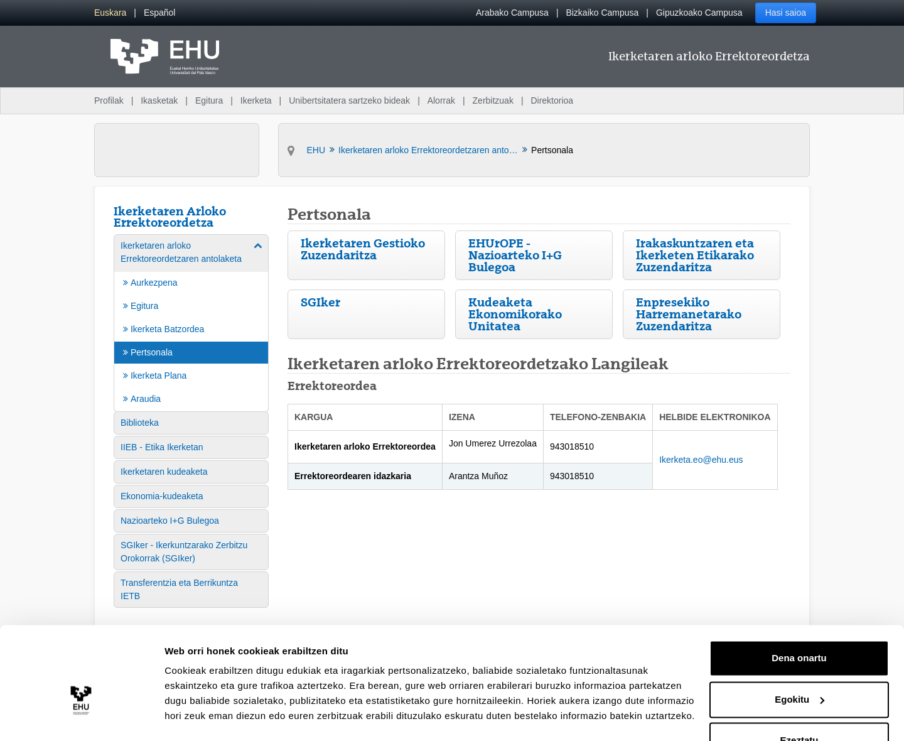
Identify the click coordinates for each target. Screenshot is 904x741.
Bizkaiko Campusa (602, 13)
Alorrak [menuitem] (441, 100)
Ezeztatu (799, 706)
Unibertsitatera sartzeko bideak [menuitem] (349, 100)
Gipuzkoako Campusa (699, 13)
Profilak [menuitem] (109, 100)
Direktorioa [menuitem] (551, 100)
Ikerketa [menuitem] (256, 100)
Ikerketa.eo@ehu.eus (701, 460)
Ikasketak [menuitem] (159, 100)
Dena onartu (799, 624)
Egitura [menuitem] (209, 100)
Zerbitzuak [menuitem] (493, 100)
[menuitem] (110, 13)
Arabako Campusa (512, 13)
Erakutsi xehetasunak (213, 716)
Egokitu (799, 664)
